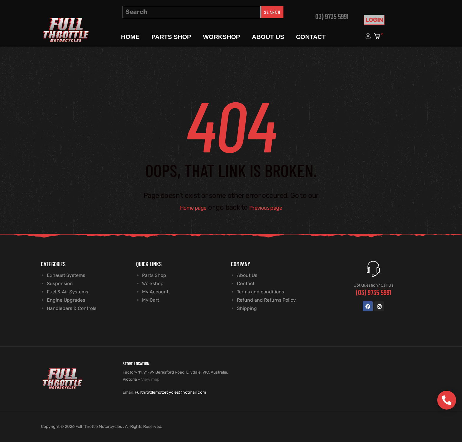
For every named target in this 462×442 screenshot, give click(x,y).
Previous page (270, 207)
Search (272, 12)
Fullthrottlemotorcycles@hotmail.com (170, 392)
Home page (188, 207)
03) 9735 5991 (332, 16)
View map (150, 379)
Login (374, 19)
